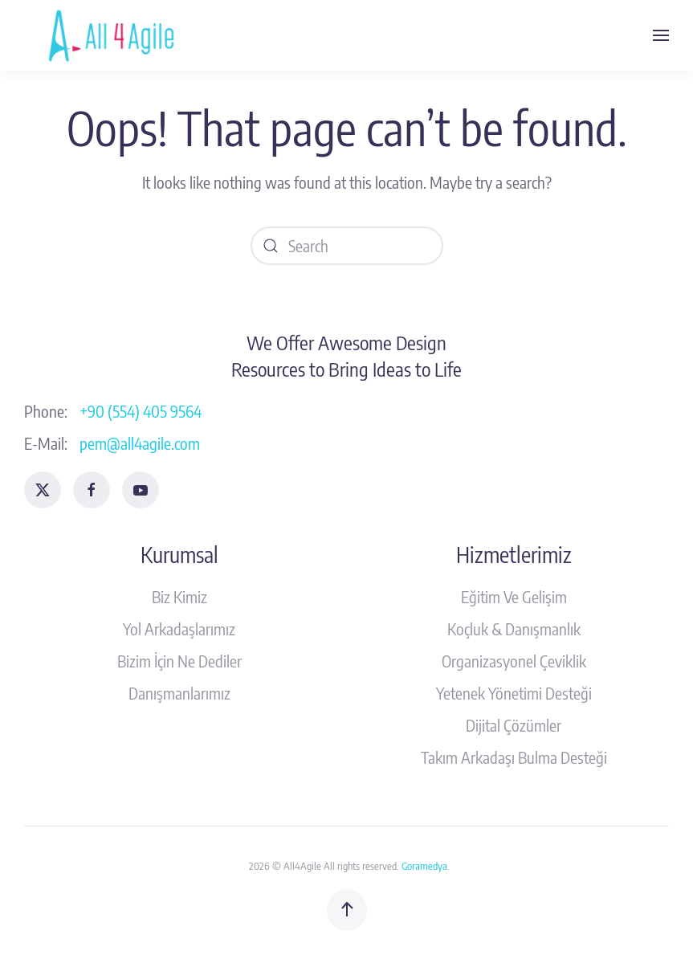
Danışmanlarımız (179, 693)
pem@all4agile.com (139, 443)
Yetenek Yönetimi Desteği (514, 693)
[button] (661, 35)
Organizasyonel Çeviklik (514, 661)
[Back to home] (115, 35)
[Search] (347, 245)
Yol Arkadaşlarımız (179, 628)
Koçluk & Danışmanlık (514, 628)
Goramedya (424, 865)
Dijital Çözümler (513, 725)
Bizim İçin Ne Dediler (179, 661)
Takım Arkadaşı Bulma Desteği (514, 757)
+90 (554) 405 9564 (140, 411)
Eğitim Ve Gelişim (514, 596)
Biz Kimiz (179, 596)
